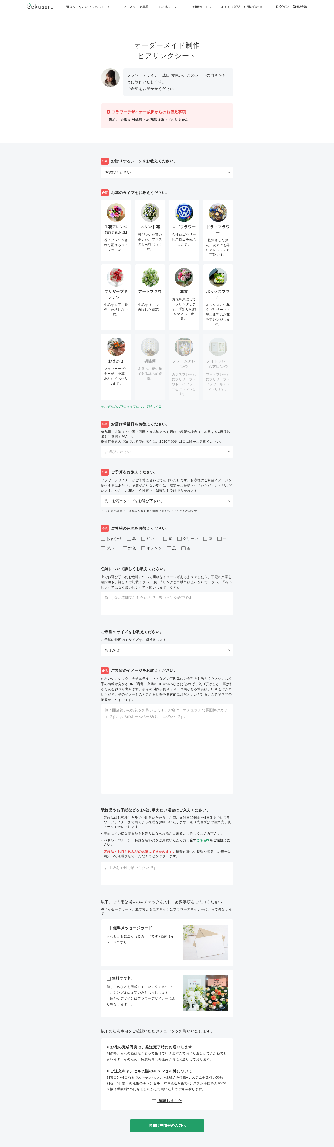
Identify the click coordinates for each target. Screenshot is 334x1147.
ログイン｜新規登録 (291, 6)
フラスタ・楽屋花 (136, 7)
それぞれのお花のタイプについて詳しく (133, 406)
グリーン (187, 539)
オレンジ (151, 548)
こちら (203, 840)
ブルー (109, 548)
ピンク (149, 539)
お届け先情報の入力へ (167, 1125)
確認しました (167, 1101)
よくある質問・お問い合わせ (242, 7)
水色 (129, 548)
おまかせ (111, 539)
